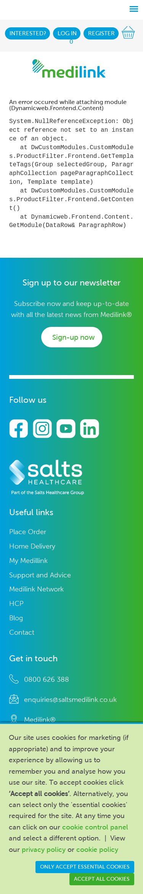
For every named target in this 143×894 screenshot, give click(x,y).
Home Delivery (32, 546)
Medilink (69, 68)
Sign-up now (73, 337)
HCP (16, 603)
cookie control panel (95, 827)
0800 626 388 (46, 679)
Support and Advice (40, 575)
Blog (16, 618)
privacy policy (44, 849)
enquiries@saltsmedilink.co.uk (70, 699)
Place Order (27, 532)
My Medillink (28, 560)
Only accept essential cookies (85, 867)
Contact (21, 632)
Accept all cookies (102, 879)
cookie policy (97, 849)
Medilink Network (36, 589)
